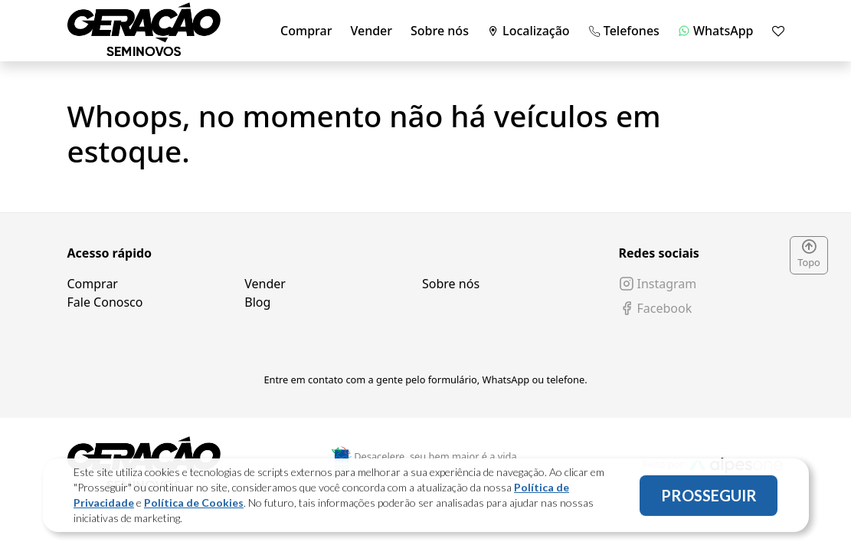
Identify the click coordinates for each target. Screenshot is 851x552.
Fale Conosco (105, 302)
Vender (371, 30)
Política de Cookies (194, 507)
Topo (808, 254)
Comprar (306, 30)
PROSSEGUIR (709, 500)
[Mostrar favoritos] (778, 30)
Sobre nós (440, 30)
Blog (257, 302)
